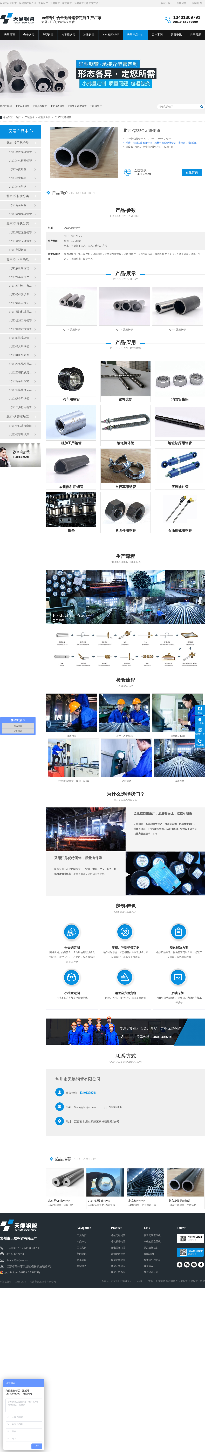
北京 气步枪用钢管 (20, 407)
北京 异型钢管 (17, 249)
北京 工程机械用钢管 (21, 372)
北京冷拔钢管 (57, 106)
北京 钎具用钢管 (19, 346)
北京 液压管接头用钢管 (21, 303)
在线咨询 (192, 172)
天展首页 (9, 34)
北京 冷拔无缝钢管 (20, 151)
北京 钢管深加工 (17, 416)
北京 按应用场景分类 (20, 259)
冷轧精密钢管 (110, 34)
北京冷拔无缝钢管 (179, 1200)
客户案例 (157, 34)
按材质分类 (44, 117)
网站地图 (197, 3)
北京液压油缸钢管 (99, 1200)
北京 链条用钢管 (19, 381)
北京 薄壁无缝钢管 (20, 241)
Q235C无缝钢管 (63, 117)
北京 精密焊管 (17, 178)
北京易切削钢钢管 (59, 1200)
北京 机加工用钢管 (20, 320)
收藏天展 (165, 3)
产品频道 (30, 117)
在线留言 (181, 3)
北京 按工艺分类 (17, 143)
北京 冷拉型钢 (17, 186)
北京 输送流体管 (19, 337)
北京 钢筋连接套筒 (20, 425)
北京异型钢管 (39, 106)
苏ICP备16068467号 (121, 1281)
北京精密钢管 (136, 1200)
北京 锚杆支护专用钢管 (21, 294)
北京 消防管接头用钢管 (21, 389)
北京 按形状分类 (17, 223)
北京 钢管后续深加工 (21, 434)
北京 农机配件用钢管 (21, 363)
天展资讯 (176, 34)
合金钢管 (28, 34)
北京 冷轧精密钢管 (20, 160)
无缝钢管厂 (96, 106)
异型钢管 (47, 34)
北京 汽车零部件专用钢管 (21, 277)
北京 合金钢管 (17, 205)
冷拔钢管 (88, 34)
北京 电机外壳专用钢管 (21, 355)
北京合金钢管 (22, 106)
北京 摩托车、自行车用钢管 (21, 285)
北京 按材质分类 (17, 196)
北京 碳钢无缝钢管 (20, 213)
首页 (18, 117)
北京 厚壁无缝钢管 (20, 232)
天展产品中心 (135, 34)
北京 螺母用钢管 (19, 398)
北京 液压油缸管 (19, 268)
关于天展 (195, 34)
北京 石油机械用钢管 (21, 311)
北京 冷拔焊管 (17, 169)
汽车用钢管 (68, 34)
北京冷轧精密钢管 (77, 106)
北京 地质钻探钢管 (20, 329)
